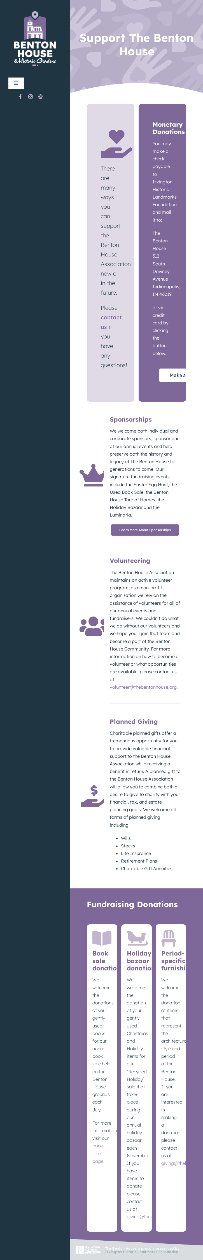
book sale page (97, 1153)
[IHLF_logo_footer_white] (88, 1247)
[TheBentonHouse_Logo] (35, 13)
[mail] (40, 96)
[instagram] (30, 96)
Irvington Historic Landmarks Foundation (141, 1252)
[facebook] (20, 96)
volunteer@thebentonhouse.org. (144, 687)
